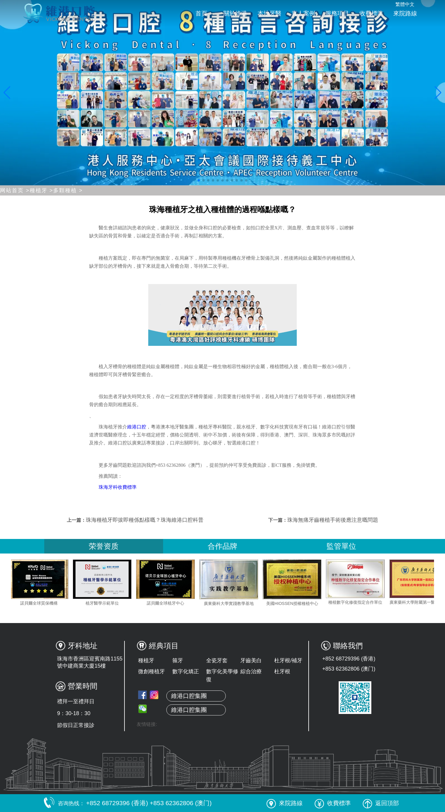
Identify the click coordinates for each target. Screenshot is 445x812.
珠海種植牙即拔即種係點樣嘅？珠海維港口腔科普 (144, 520)
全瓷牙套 (217, 660)
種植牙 (146, 660)
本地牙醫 (269, 13)
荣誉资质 (104, 546)
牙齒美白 (251, 660)
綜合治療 (251, 671)
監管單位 (341, 546)
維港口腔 (136, 426)
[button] (199, 180)
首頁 (201, 13)
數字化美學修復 (222, 675)
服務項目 (337, 13)
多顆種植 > (68, 190)
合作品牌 (222, 546)
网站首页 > (15, 190)
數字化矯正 (185, 671)
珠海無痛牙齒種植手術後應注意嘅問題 (332, 520)
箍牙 (177, 660)
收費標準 (371, 13)
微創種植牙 (151, 671)
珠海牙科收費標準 (118, 487)
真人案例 (303, 13)
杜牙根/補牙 (288, 660)
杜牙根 (282, 671)
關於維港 (235, 13)
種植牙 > (41, 190)
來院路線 (405, 13)
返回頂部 (381, 803)
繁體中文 (404, 4)
